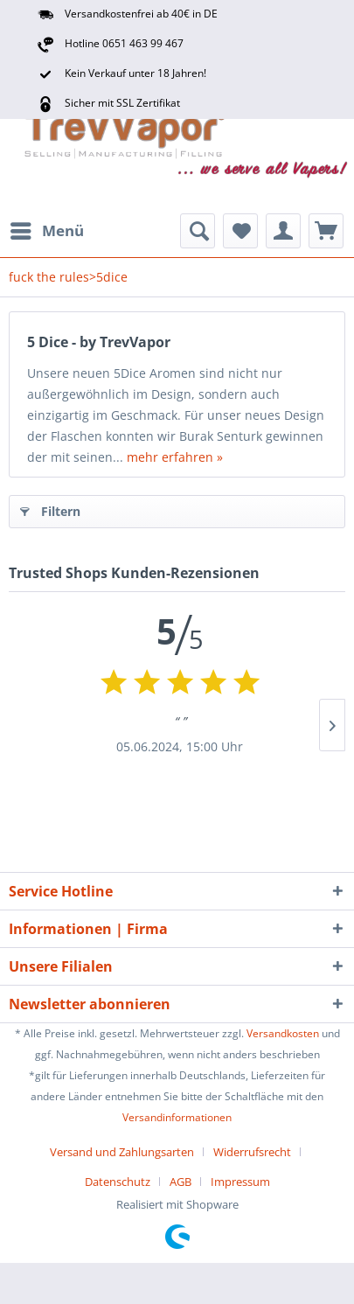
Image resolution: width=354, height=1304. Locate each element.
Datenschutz (117, 1181)
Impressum (240, 1181)
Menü (47, 229)
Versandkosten (282, 1033)
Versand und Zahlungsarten (122, 1152)
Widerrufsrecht (252, 1152)
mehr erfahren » (175, 457)
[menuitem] (46, 230)
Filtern (50, 509)
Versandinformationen (177, 1117)
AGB (180, 1181)
